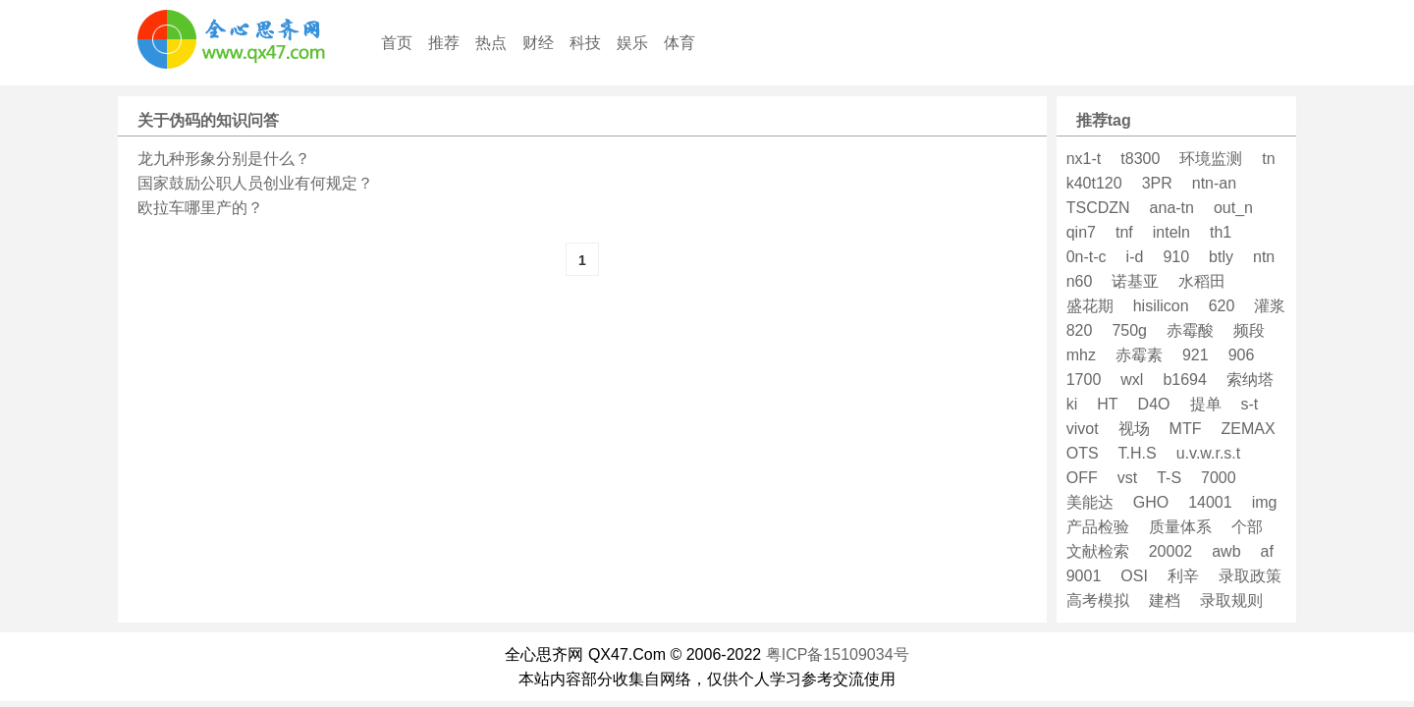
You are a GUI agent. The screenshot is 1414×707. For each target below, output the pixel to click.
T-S (1169, 477)
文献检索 (1097, 551)
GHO (1151, 502)
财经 (538, 42)
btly (1221, 256)
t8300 (1140, 158)
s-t (1250, 404)
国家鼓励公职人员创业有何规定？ (255, 183)
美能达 (1090, 502)
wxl (1131, 379)
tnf (1124, 232)
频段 (1249, 330)
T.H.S (1137, 453)
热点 (491, 42)
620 (1222, 306)
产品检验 (1097, 526)
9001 (1084, 576)
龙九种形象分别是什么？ (223, 158)
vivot (1082, 428)
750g (1129, 330)
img (1265, 502)
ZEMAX (1248, 428)
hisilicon (1161, 306)
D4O (1154, 404)
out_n (1233, 207)
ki (1072, 404)
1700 (1084, 379)
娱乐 (632, 42)
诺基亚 (1135, 281)
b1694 (1185, 379)
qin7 (1081, 232)
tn (1268, 158)
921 (1195, 355)
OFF (1082, 477)
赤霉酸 (1190, 330)
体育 (679, 42)
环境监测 (1210, 158)
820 (1079, 330)
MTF (1185, 428)
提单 (1206, 404)
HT (1107, 404)
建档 (1164, 600)
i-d (1135, 256)
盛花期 (1090, 306)
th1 (1220, 232)
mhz (1081, 355)
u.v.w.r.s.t (1208, 453)
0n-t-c (1086, 256)
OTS (1082, 453)
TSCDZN (1098, 207)
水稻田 (1201, 281)
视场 (1134, 428)
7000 (1218, 477)
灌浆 (1269, 306)
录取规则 (1231, 600)
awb (1226, 551)
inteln (1171, 232)
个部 (1247, 526)
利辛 (1183, 576)
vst (1127, 477)
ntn (1264, 256)
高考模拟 (1097, 600)
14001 (1210, 502)
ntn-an (1214, 183)
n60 (1079, 281)
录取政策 (1250, 576)
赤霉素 (1139, 355)
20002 (1171, 551)
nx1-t (1084, 158)
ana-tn (1172, 207)
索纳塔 (1250, 379)
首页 (396, 42)
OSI (1134, 576)
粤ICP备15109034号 (837, 654)
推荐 (444, 42)
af (1267, 551)
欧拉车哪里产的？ (200, 207)
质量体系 (1180, 526)
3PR (1157, 183)
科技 (585, 42)
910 (1176, 256)
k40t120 (1094, 183)
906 (1241, 355)
